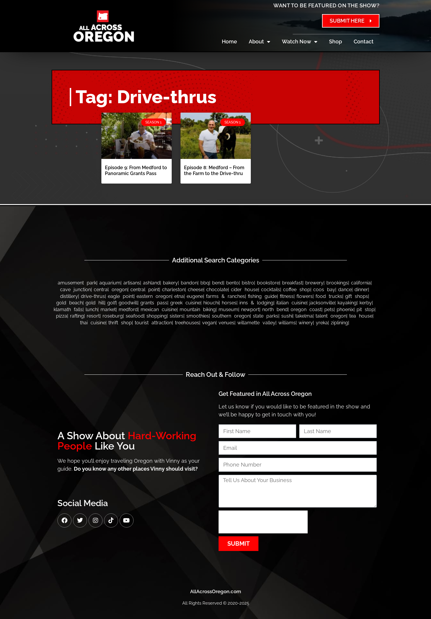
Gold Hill (95, 303)
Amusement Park (77, 283)
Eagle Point (121, 296)
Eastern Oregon (154, 296)
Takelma (304, 316)
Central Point (144, 289)
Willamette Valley (256, 322)
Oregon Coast (306, 309)
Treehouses (187, 322)
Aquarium (109, 283)
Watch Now (299, 41)
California (361, 283)
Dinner (361, 289)
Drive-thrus (93, 296)
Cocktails (270, 289)
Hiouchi (211, 303)
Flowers (305, 296)
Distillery (69, 296)
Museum (228, 309)
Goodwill (128, 303)
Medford (128, 309)
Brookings (337, 283)
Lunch (92, 309)
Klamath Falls (68, 309)
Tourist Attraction (153, 322)
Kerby (366, 303)
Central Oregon (110, 289)
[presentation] (263, 522)
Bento (232, 283)
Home (229, 41)
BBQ (204, 283)
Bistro (248, 283)
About (259, 41)
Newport (250, 309)
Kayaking (347, 303)
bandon (189, 283)
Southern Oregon (231, 316)
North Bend (275, 309)
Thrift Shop (120, 322)
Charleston (173, 289)
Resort (93, 316)
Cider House (244, 289)
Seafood (135, 316)
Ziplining (339, 322)
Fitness (287, 296)
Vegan (209, 322)
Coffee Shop (296, 289)
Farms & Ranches (225, 296)
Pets (329, 309)
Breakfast (292, 283)
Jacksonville (322, 303)
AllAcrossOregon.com (215, 591)
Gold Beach (69, 303)
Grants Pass (153, 303)
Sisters (176, 316)
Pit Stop (365, 309)
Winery (306, 322)
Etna (179, 296)
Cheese (195, 289)
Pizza (61, 316)
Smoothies (197, 316)
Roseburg (113, 316)
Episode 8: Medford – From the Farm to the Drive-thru (214, 170)
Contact (364, 41)
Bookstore (268, 283)
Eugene (195, 296)
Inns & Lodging (256, 303)
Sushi (286, 316)
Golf (111, 303)
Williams (287, 322)
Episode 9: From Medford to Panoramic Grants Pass (136, 170)
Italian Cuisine (291, 303)
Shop (335, 41)
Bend (217, 283)
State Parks (265, 316)
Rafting (77, 316)
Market (108, 309)
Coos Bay (324, 289)
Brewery (314, 283)
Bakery (170, 283)
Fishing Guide (262, 296)
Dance (345, 289)
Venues (226, 322)
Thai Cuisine (92, 322)
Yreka (322, 322)
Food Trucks (329, 296)
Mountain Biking (198, 309)
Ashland (151, 283)
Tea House (360, 316)
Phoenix (345, 309)
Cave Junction (75, 289)
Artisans (131, 283)
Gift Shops (356, 296)
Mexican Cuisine (159, 309)
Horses (229, 303)
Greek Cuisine (185, 303)
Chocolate (217, 289)
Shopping (156, 316)
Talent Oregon (331, 316)
